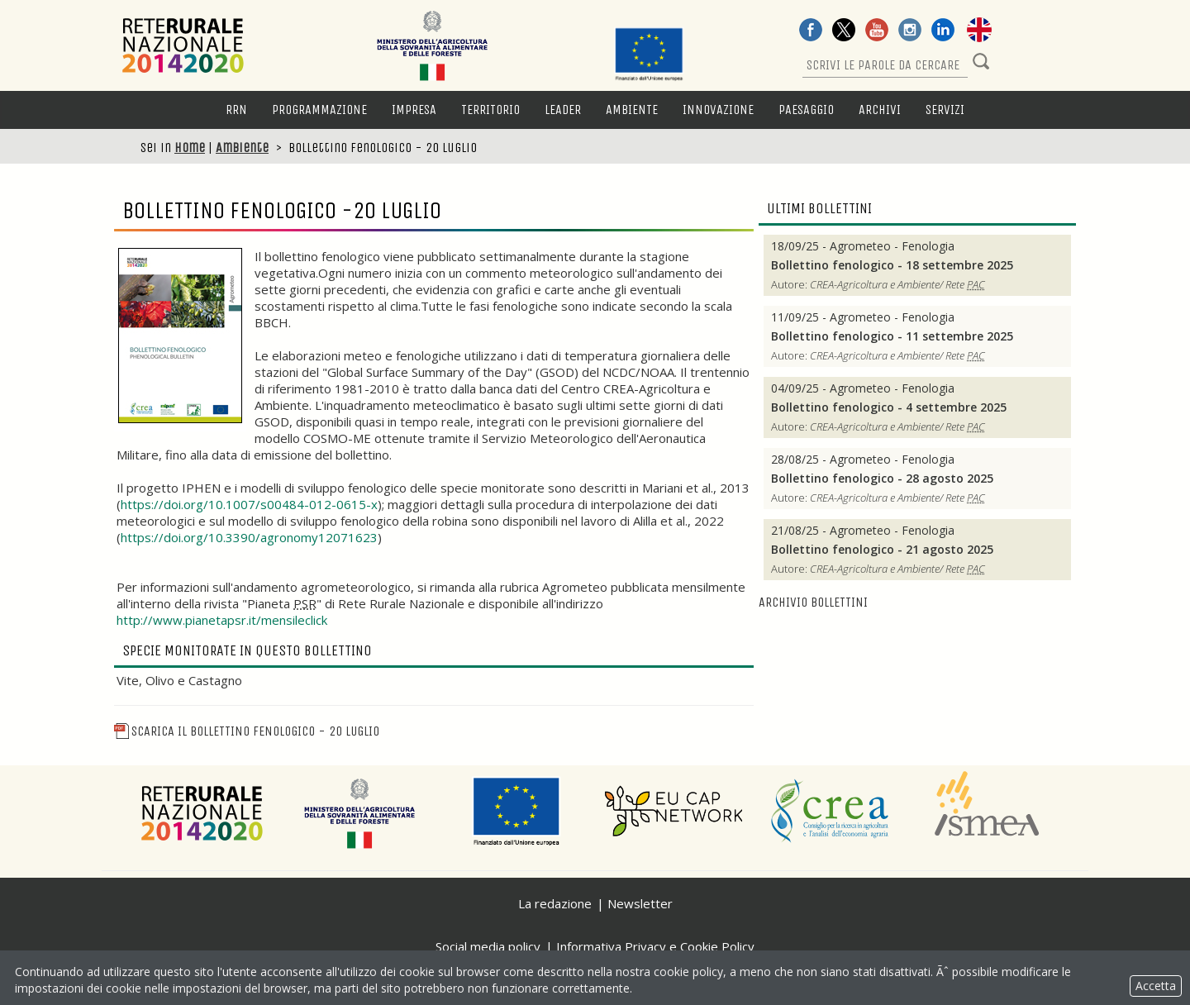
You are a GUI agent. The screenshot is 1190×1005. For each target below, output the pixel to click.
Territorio (490, 109)
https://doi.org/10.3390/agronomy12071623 (249, 537)
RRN (236, 109)
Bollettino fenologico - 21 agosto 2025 (882, 549)
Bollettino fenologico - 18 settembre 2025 (892, 265)
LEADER (563, 109)
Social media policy (488, 946)
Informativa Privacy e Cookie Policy (655, 946)
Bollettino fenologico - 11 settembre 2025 (892, 336)
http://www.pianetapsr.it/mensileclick (222, 620)
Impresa (414, 109)
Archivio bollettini (813, 602)
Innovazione (718, 109)
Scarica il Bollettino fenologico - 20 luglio (246, 731)
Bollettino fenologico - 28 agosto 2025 (882, 478)
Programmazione (319, 109)
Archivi (880, 109)
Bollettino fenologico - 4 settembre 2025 (889, 407)
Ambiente (632, 109)
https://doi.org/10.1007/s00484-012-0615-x (249, 504)
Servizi (945, 109)
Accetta (1155, 985)
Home (189, 147)
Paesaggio (806, 109)
